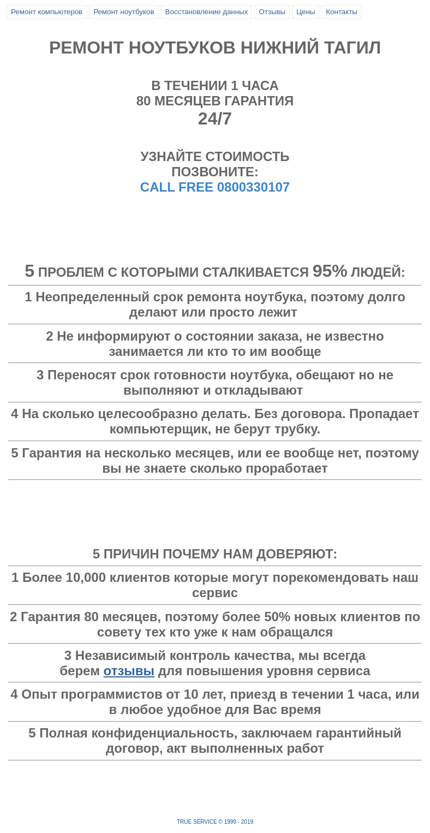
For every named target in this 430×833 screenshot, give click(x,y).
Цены (305, 12)
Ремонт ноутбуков (123, 12)
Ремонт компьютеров (46, 12)
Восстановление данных (206, 12)
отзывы (129, 670)
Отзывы (272, 12)
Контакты (341, 12)
